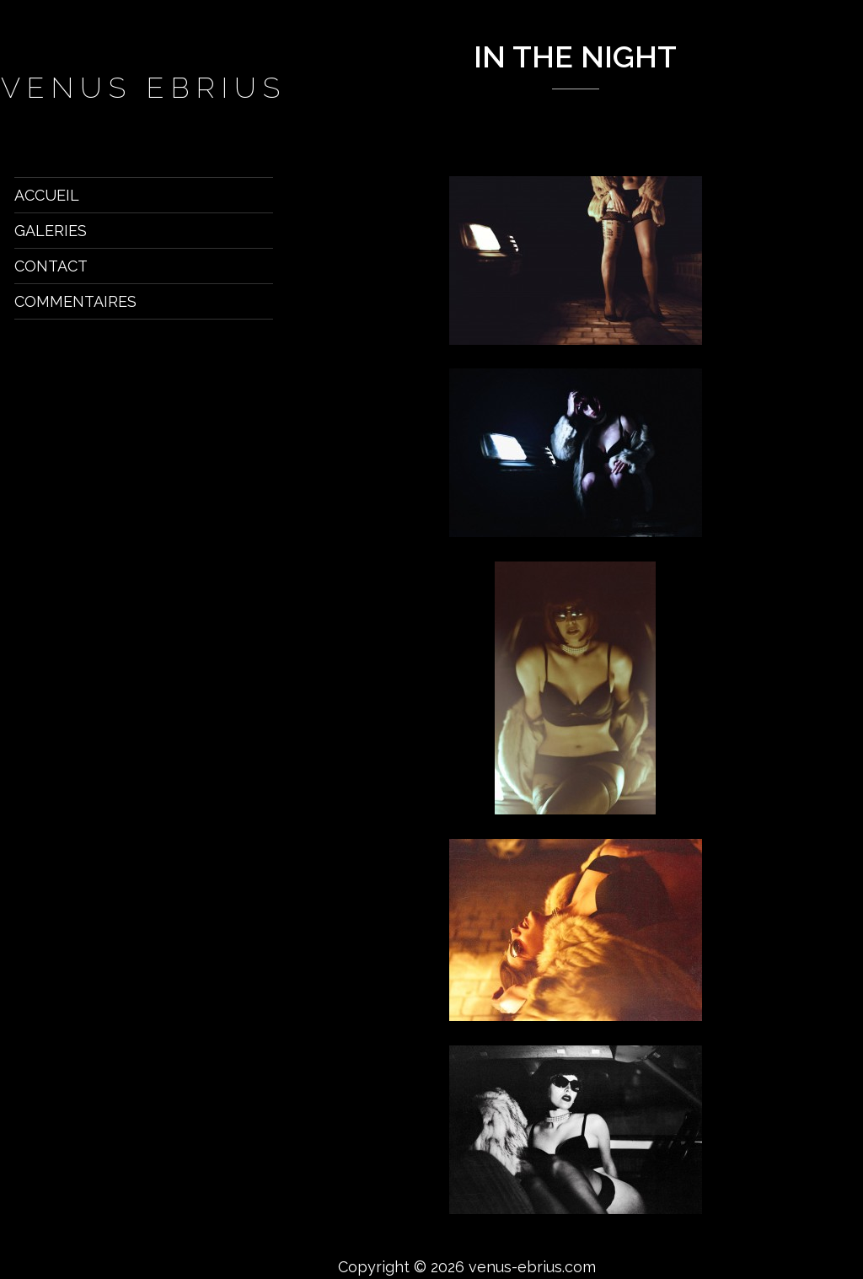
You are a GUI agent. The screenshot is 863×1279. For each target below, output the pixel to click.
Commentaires (75, 301)
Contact (51, 266)
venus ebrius (144, 88)
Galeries (50, 230)
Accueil (46, 195)
